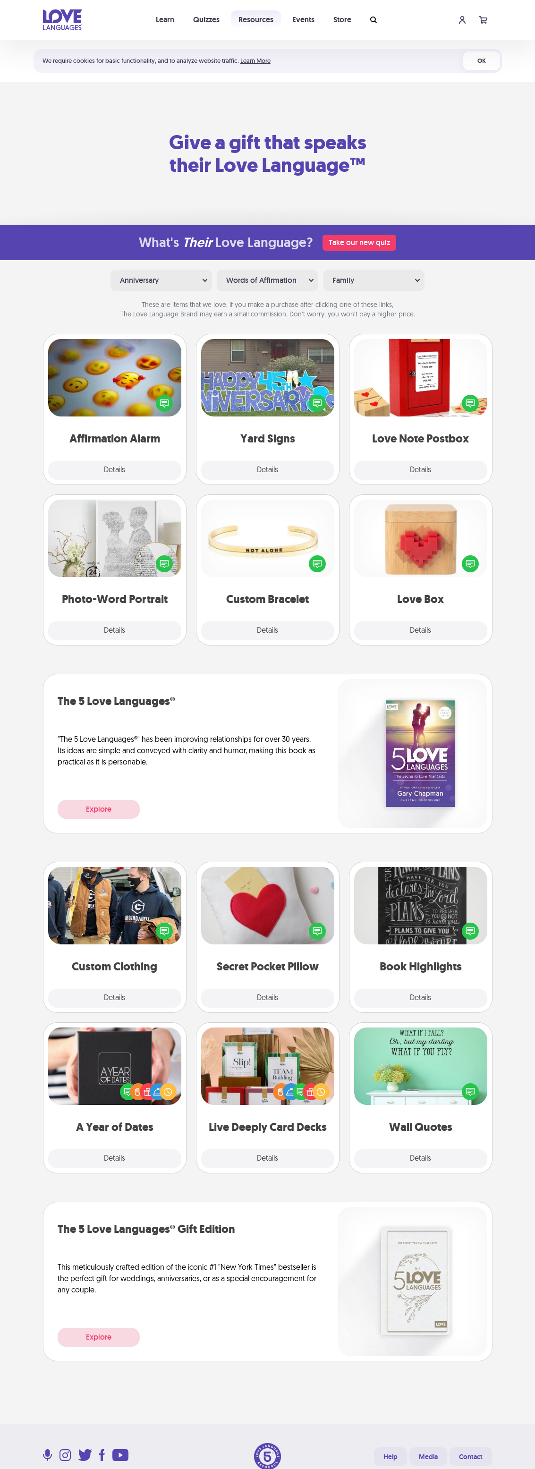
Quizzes (206, 20)
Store (342, 20)
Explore (98, 809)
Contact (471, 1456)
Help (390, 1456)
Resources (255, 20)
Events (303, 20)
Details (114, 470)
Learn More (255, 61)
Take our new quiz (359, 242)
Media (428, 1456)
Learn (165, 20)
